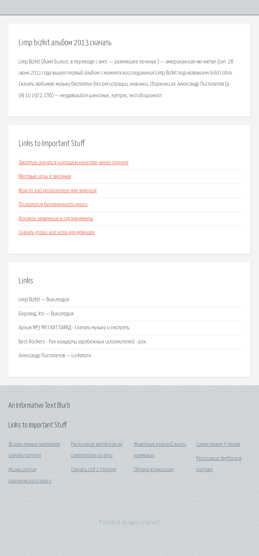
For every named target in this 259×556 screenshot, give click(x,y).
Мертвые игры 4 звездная (45, 176)
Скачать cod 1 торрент (93, 470)
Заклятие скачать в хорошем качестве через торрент (73, 163)
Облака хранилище (154, 470)
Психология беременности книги (53, 204)
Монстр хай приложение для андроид (57, 191)
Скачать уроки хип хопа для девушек (57, 232)
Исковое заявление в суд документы (56, 219)
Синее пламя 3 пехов (218, 444)
